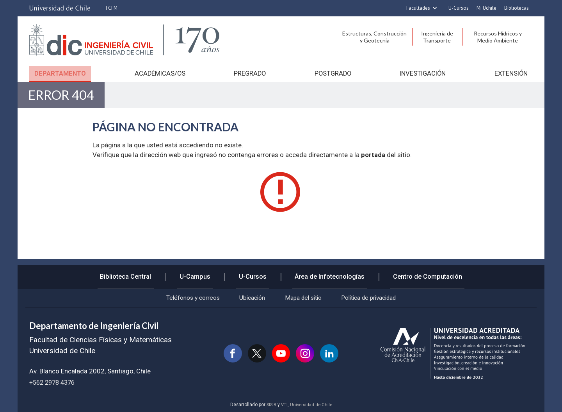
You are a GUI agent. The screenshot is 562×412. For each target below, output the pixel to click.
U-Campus (199, 273)
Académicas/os (159, 73)
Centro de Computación (419, 273)
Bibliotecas (516, 8)
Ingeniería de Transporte (437, 37)
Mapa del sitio (304, 297)
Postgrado (332, 73)
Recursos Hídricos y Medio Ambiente (498, 37)
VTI (283, 405)
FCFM (111, 8)
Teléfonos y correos (183, 297)
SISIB (270, 405)
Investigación (423, 73)
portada (373, 159)
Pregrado (249, 73)
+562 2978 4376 (54, 382)
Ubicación (248, 297)
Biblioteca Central (133, 273)
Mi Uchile (486, 8)
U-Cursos (458, 8)
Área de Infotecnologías (325, 273)
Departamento (59, 73)
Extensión (511, 73)
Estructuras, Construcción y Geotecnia (374, 37)
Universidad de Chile (312, 405)
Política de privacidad (376, 297)
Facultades (418, 8)
